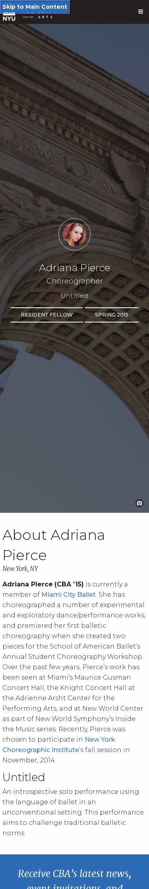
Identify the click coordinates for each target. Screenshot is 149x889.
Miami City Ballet (68, 594)
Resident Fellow (47, 315)
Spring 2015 (111, 315)
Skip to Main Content (34, 6)
